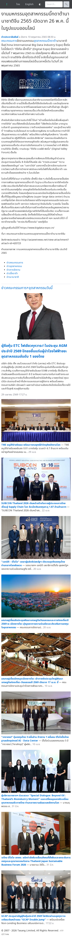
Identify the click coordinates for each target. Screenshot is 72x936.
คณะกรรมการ (9, 41)
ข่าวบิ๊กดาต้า (12, 273)
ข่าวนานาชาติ (13, 277)
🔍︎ (66, 4)
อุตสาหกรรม (40, 41)
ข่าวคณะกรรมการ (15, 262)
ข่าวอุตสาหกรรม (14, 266)
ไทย (18, 4)
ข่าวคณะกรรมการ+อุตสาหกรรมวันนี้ (27, 288)
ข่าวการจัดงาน (13, 270)
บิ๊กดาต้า (52, 41)
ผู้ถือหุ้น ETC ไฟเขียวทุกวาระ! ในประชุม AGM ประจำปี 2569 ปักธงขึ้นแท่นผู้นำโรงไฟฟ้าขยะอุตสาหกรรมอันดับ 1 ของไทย (34, 351)
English (29, 4)
